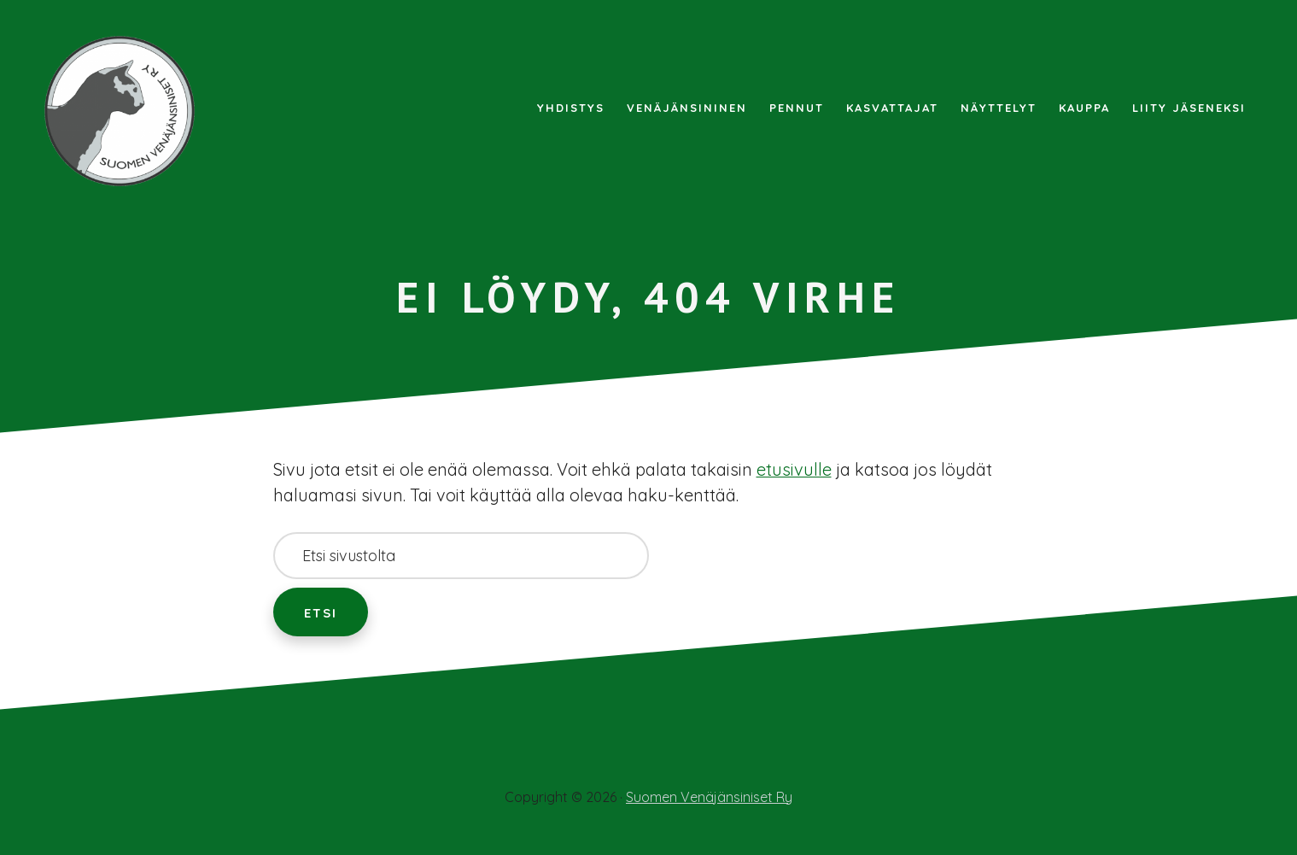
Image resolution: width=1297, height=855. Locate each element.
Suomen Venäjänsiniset (128, 111)
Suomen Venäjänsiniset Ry (709, 796)
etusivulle (794, 469)
